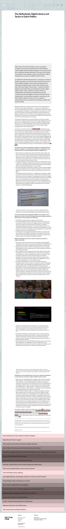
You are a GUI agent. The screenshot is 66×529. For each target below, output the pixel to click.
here (42, 409)
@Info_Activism (36, 517)
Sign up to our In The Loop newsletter (40, 518)
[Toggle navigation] (61, 5)
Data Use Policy (20, 524)
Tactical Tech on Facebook (38, 519)
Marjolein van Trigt (36, 129)
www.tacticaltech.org (21, 523)
